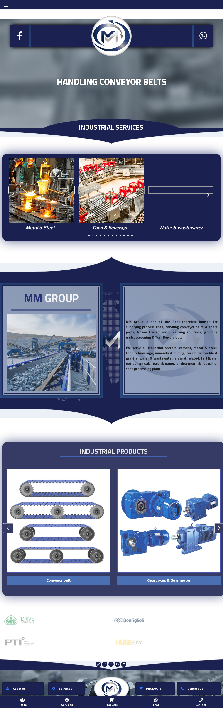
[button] (12, 195)
